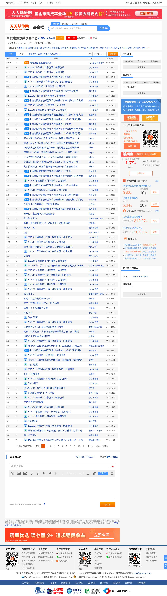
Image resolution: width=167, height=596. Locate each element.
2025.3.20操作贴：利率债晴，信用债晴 (46, 105)
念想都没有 (93, 317)
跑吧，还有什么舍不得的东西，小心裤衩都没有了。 (49, 247)
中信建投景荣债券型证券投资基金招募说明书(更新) (54, 195)
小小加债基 (93, 67)
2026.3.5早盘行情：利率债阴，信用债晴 (47, 110)
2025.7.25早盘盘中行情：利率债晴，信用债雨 (50, 322)
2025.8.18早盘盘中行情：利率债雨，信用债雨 (50, 237)
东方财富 (10, 549)
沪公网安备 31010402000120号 (87, 577)
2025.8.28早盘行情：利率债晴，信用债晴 (47, 190)
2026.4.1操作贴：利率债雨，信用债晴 (46, 72)
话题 (41, 3)
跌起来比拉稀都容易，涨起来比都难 (41, 204)
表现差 (27, 256)
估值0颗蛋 (33, 421)
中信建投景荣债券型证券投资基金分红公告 (50, 77)
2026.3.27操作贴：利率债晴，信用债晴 (46, 96)
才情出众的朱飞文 (96, 266)
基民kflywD (93, 233)
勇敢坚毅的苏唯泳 (96, 346)
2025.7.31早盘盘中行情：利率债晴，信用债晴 (50, 289)
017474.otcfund (46, 38)
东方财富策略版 (28, 561)
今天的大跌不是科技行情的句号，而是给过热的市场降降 (51, 147)
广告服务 (52, 583)
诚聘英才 (91, 583)
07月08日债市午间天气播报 (41, 393)
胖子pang (92, 313)
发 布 (107, 504)
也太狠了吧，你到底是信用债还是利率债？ (45, 388)
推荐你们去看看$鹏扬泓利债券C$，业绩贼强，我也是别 (55, 346)
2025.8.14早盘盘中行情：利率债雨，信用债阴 (50, 251)
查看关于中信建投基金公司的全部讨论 (45, 54)
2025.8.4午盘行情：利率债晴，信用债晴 (47, 280)
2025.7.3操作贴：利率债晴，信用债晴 (46, 407)
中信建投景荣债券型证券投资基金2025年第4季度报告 (55, 119)
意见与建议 (62, 561)
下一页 (90, 446)
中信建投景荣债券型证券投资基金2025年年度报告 (53, 91)
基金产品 (98, 564)
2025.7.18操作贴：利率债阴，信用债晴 (46, 355)
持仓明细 (82, 48)
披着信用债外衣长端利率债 (37, 336)
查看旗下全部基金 (140, 276)
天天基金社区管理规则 (41, 63)
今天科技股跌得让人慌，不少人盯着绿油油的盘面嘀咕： (51, 157)
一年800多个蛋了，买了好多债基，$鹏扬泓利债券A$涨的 (55, 265)
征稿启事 (129, 583)
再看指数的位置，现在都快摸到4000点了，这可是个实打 (51, 152)
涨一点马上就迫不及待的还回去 (39, 213)
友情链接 (141, 583)
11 (84, 446)
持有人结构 (127, 48)
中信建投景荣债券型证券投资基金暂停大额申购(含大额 (56, 100)
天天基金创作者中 (96, 63)
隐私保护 (116, 583)
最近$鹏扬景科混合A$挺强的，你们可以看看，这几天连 (55, 430)
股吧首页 (24, 3)
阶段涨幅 (64, 48)
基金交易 (98, 557)
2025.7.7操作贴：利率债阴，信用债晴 (46, 397)
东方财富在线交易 (45, 557)
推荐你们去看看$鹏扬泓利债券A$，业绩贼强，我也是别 (55, 360)
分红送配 (56, 48)
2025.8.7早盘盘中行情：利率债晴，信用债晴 (49, 275)
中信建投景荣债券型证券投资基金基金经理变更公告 (54, 209)
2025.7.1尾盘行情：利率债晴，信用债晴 (47, 416)
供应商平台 (66, 583)
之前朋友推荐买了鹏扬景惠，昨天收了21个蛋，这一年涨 (55, 440)
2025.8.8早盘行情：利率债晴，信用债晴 (47, 261)
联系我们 (79, 583)
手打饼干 (92, 402)
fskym (91, 138)
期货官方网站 (151, 561)
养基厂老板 (93, 393)
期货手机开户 (151, 553)
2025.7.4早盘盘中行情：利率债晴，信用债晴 (49, 412)
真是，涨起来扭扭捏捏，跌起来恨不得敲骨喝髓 (47, 223)
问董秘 (50, 3)
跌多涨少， (29, 294)
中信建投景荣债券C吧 (21, 38)
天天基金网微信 (114, 557)
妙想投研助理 (27, 564)
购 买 (73, 38)
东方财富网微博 (64, 553)
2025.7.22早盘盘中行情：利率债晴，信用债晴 (50, 341)
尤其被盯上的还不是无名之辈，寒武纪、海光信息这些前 (51, 162)
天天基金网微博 (114, 553)
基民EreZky (93, 256)
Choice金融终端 (28, 568)
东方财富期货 (135, 549)
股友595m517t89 (95, 327)
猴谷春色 (92, 365)
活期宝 (97, 561)
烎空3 (91, 360)
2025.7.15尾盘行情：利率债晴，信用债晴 (47, 379)
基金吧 (33, 3)
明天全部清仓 (30, 435)
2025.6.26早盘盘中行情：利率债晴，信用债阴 (50, 426)
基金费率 (137, 48)
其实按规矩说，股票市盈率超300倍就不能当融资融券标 (51, 166)
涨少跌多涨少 (30, 218)
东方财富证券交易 (45, 561)
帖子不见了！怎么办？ (85, 457)
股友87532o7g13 (95, 431)
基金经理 (29, 48)
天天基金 (83, 549)
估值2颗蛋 (33, 317)
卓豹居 (92, 374)
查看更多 (141, 67)
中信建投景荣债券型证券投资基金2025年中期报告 (53, 185)
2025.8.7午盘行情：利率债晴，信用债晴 (47, 270)
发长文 (103, 473)
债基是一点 (29, 228)
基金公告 (108, 48)
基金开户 (98, 553)
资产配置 (100, 48)
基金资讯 (92, 77)
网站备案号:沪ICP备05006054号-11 (58, 577)
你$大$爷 (28, 313)
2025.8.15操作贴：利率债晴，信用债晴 (46, 242)
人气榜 (58, 3)
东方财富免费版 (28, 553)
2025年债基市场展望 (34, 402)
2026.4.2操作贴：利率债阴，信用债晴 (46, 67)
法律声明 (104, 583)
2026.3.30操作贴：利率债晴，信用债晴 (46, 86)
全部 (10, 54)
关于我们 (26, 583)
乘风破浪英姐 (94, 440)
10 (79, 446)
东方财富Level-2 (28, 557)
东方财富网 (10, 3)
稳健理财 (98, 568)
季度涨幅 (73, 48)
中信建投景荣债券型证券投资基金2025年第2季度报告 (55, 350)
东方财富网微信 (64, 557)
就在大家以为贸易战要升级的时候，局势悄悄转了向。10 (51, 138)
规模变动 (117, 48)
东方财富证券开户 (45, 553)
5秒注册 (114, 457)
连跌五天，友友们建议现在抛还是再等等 (43, 327)
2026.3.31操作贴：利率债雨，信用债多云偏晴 (50, 81)
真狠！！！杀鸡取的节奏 (36, 308)
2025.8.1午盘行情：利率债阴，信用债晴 (47, 284)
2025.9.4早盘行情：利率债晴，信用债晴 (47, 180)
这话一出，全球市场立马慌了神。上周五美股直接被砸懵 (51, 143)
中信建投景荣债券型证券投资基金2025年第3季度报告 (55, 133)
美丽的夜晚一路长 (96, 218)
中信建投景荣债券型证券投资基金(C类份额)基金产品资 (56, 199)
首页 (38, 446)
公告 (21, 54)
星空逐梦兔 (93, 383)
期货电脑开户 (151, 557)
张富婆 (92, 204)
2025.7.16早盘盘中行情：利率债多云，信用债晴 (51, 369)
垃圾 (26, 232)
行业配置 (91, 48)
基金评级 (38, 48)
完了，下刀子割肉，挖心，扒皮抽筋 (41, 303)
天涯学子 (92, 247)
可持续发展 (39, 583)
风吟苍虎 (92, 421)
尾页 (98, 446)
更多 (145, 48)
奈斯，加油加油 (31, 374)
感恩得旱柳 (93, 228)
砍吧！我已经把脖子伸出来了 (38, 298)
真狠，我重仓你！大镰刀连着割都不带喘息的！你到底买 (51, 331)
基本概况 (20, 48)
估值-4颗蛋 (33, 383)
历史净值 (47, 48)
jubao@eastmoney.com (142, 573)
